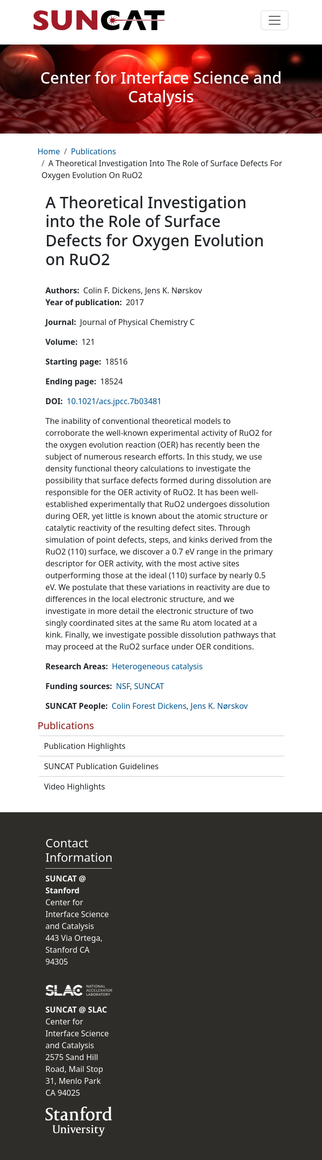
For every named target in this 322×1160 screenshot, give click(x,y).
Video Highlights (74, 786)
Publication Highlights (84, 746)
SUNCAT (149, 686)
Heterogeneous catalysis (157, 666)
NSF (123, 686)
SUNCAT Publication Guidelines (101, 766)
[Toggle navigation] (274, 20)
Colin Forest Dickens (149, 705)
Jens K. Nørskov (219, 705)
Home (49, 151)
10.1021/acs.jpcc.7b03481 (114, 401)
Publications (93, 151)
